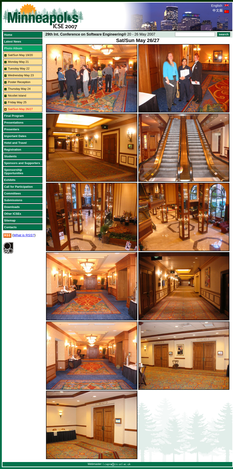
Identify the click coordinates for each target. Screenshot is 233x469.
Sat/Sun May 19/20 (20, 55)
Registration (12, 149)
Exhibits (10, 180)
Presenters (11, 129)
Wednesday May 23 (21, 75)
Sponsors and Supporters (22, 163)
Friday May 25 (17, 102)
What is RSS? (23, 235)
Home (8, 34)
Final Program (14, 115)
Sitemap (10, 220)
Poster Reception (19, 82)
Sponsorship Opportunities (13, 171)
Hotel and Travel (15, 142)
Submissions (13, 200)
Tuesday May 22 (19, 68)
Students (10, 156)
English (220, 5)
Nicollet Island (17, 95)
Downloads (12, 207)
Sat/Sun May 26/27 (20, 109)
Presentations (13, 122)
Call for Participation (18, 186)
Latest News (12, 41)
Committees (12, 193)
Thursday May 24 (19, 88)
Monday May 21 (18, 61)
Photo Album (13, 48)
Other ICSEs (12, 213)
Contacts (10, 227)
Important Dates (15, 136)
